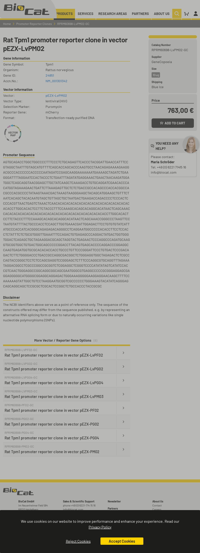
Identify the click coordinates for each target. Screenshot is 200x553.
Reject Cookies (78, 541)
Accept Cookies (122, 541)
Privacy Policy (100, 527)
